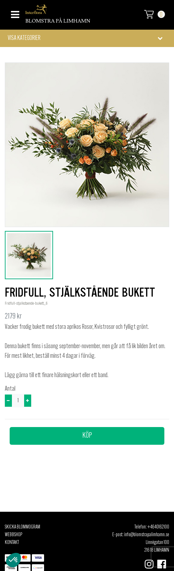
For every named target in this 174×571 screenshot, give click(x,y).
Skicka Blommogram (22, 527)
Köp (87, 436)
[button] (87, 38)
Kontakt (12, 542)
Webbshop (13, 535)
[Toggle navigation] (14, 13)
